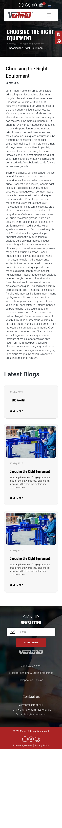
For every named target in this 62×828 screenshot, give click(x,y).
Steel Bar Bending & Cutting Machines (31, 672)
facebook (21, 3)
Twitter (27, 3)
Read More (17, 411)
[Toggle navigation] (49, 15)
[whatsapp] (58, 41)
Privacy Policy (42, 745)
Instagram (34, 3)
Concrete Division (31, 665)
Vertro (24, 731)
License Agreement (23, 745)
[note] (58, 34)
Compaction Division (31, 680)
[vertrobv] (20, 15)
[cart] (41, 4)
